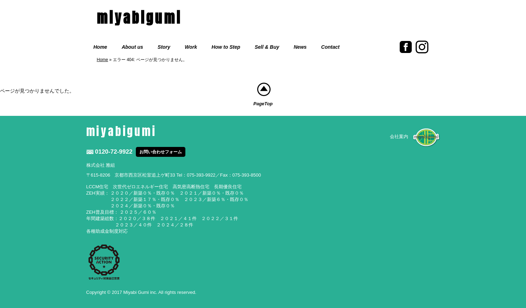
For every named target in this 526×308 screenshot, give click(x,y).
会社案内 (399, 136)
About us (132, 47)
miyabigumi (139, 17)
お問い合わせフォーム (160, 151)
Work (191, 47)
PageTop (262, 94)
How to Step (226, 47)
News (300, 47)
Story (164, 47)
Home (100, 47)
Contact (330, 47)
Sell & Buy (267, 47)
